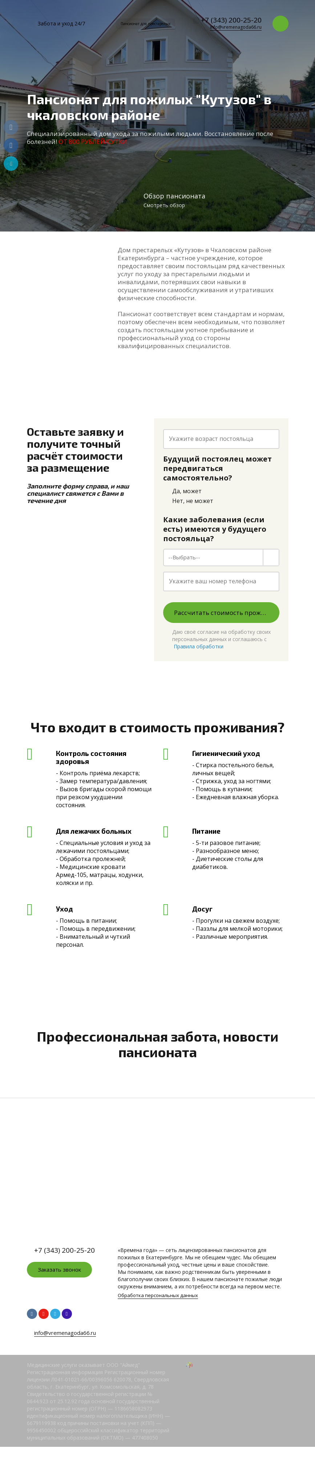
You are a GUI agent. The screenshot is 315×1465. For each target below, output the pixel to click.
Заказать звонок (59, 1269)
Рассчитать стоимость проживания (226, 612)
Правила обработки (198, 646)
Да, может (182, 491)
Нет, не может (188, 501)
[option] (157, 116)
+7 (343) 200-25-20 (231, 20)
